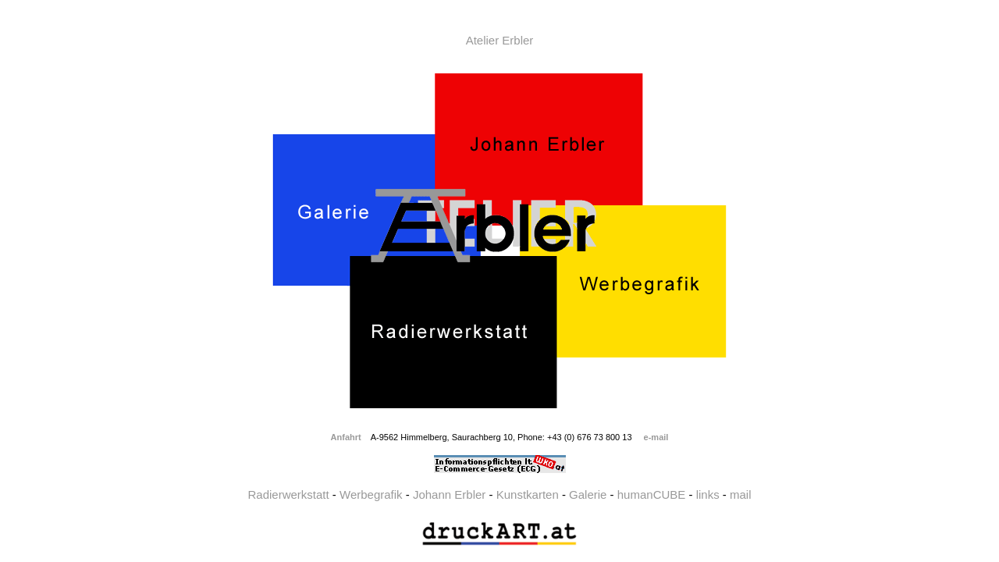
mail (741, 494)
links (708, 494)
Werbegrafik (371, 494)
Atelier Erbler (500, 40)
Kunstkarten (527, 494)
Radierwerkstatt (288, 494)
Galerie (587, 494)
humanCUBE (651, 494)
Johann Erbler (449, 494)
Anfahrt (346, 437)
